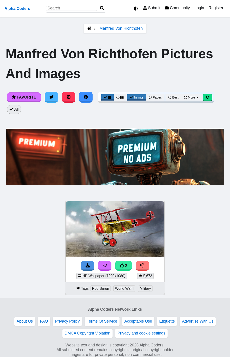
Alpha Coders (17, 8)
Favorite (24, 97)
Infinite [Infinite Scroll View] (136, 97)
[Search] (102, 8)
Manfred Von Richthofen (121, 28)
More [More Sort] (191, 97)
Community (177, 8)
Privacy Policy (67, 321)
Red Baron (100, 288)
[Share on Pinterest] (68, 97)
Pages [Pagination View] (155, 97)
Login (199, 8)
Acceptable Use (138, 321)
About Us (25, 321)
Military (145, 288)
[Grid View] (107, 97)
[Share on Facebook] (86, 97)
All (14, 109)
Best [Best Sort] (173, 97)
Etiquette (167, 321)
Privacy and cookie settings (141, 333)
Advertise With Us (197, 321)
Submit (151, 8)
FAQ (44, 321)
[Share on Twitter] (51, 97)
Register (215, 8)
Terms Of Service (102, 321)
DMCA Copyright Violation (87, 333)
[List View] (120, 97)
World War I (124, 288)
